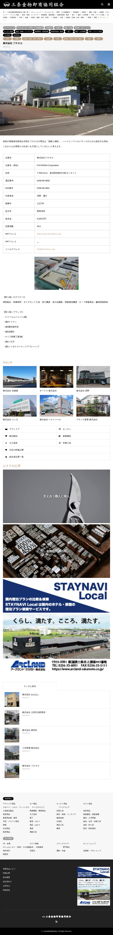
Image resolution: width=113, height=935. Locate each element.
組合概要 (6, 877)
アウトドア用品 (9, 804)
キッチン (67, 429)
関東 (89, 39)
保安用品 (86, 811)
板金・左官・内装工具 (92, 821)
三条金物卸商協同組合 (50, 931)
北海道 (48, 39)
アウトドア (14, 429)
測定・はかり (35, 825)
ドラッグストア (62, 844)
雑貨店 (5, 854)
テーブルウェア (38, 807)
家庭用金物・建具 (57, 31)
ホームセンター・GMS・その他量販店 (30, 28)
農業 (58, 828)
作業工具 (67, 443)
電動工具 (33, 832)
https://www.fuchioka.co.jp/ (49, 234)
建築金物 (60, 818)
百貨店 (58, 28)
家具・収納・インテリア (24, 31)
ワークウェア (64, 807)
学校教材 (49, 28)
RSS (56, 922)
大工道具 (13, 443)
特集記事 (6, 873)
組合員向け (7, 882)
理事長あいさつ (9, 869)
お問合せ (6, 886)
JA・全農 (6, 844)
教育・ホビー (35, 821)
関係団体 (6, 890)
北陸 (57, 39)
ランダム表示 (30, 686)
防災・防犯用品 (89, 828)
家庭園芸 (67, 436)
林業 (4, 825)
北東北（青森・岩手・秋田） (32, 39)
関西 (98, 39)
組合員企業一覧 (16, 457)
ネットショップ (9, 28)
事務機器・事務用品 (38, 811)
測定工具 (60, 825)
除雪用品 (17, 35)
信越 (16, 39)
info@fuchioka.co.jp (46, 249)
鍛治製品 (13, 436)
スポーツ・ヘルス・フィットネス (16, 807)
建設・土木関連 (80, 31)
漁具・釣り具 (88, 825)
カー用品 (33, 804)
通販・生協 (68, 28)
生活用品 (7, 35)
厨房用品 (6, 814)
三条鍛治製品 (8, 811)
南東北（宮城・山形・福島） (73, 39)
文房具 (59, 821)
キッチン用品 (8, 31)
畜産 (31, 828)
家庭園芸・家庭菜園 (41, 31)
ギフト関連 (34, 844)
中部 (7, 39)
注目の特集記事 (16, 450)
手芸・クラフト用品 (95, 31)
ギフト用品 (87, 804)
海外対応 (6, 851)
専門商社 (66, 847)
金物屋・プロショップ (82, 28)
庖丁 (69, 31)
